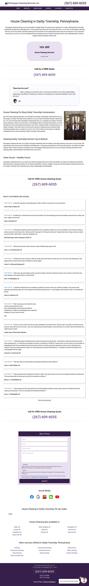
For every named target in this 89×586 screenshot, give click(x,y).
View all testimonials (44, 394)
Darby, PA (44, 523)
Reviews (48, 8)
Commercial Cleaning (17, 544)
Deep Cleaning (17, 547)
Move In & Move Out (17, 549)
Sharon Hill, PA (17, 528)
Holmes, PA (44, 526)
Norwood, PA (72, 526)
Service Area (38, 8)
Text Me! (25, 458)
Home (18, 8)
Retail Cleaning (44, 547)
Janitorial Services (44, 544)
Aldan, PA (17, 521)
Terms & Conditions (44, 471)
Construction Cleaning (44, 541)
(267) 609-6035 (75, 3)
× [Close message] (78, 579)
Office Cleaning (72, 544)
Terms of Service (57, 582)
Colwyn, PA (17, 523)
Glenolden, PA (17, 526)
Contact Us (69, 8)
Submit (44, 475)
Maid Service (72, 541)
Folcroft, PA (72, 523)
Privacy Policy (35, 471)
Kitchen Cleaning (72, 547)
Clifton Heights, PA (44, 521)
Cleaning (17, 541)
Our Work (59, 9)
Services (27, 9)
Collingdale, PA (72, 521)
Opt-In (24, 464)
